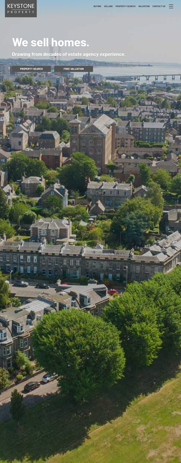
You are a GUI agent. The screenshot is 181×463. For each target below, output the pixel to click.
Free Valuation (74, 68)
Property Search (125, 6)
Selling (108, 6)
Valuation (144, 6)
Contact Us (158, 6)
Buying (97, 6)
